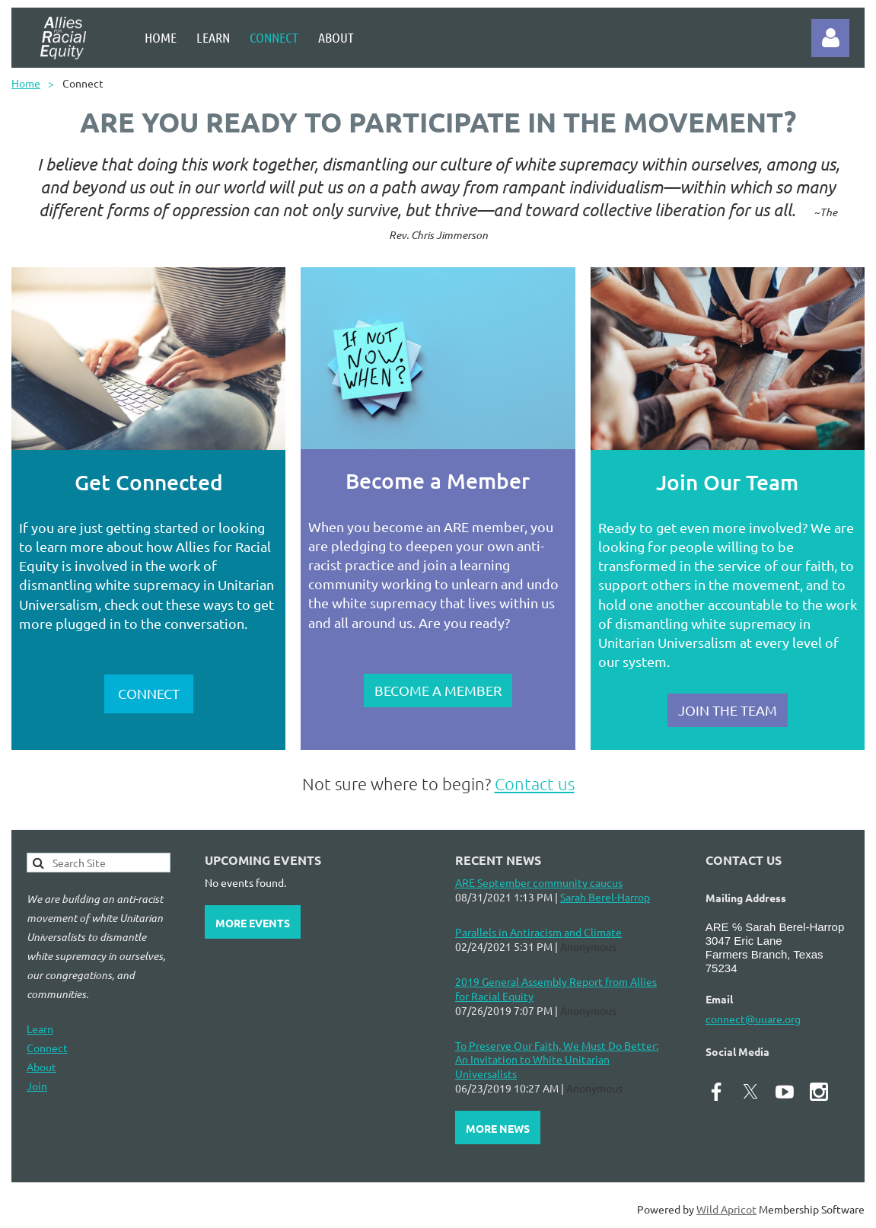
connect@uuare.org (753, 1018)
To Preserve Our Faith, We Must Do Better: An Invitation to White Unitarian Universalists (556, 1059)
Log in (830, 38)
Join (37, 1085)
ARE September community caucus (539, 882)
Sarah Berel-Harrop (605, 897)
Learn (40, 1028)
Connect (47, 1047)
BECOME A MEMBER (438, 690)
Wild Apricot (726, 1209)
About (41, 1066)
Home (25, 83)
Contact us (535, 783)
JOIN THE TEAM (727, 710)
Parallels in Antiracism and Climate (538, 932)
